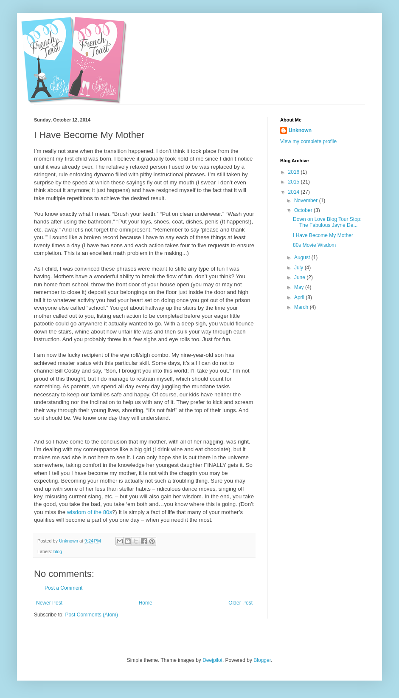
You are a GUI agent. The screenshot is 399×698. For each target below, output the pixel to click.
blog (57, 551)
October (304, 210)
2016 (294, 172)
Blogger (262, 660)
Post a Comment (63, 588)
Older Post (240, 603)
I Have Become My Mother (323, 235)
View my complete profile (308, 141)
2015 (294, 182)
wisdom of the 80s (89, 512)
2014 (294, 192)
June (300, 277)
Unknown (300, 130)
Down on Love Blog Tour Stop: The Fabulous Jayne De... (327, 222)
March (302, 307)
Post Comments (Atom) (91, 615)
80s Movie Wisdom (314, 245)
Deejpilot (212, 660)
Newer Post (49, 603)
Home (145, 603)
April (300, 297)
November (306, 200)
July (299, 268)
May (299, 287)
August (303, 257)
